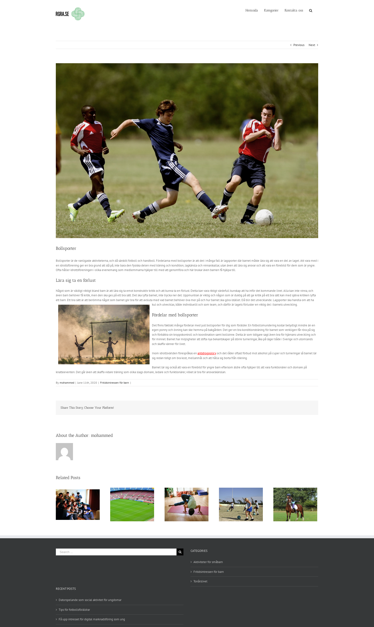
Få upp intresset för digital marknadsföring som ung (92, 619)
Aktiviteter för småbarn (208, 562)
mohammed (67, 382)
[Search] (310, 10)
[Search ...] (116, 552)
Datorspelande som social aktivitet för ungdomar (90, 600)
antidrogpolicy (206, 353)
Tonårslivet (200, 581)
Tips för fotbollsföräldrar (74, 610)
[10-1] (187, 150)
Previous (298, 45)
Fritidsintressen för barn (114, 382)
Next (312, 45)
